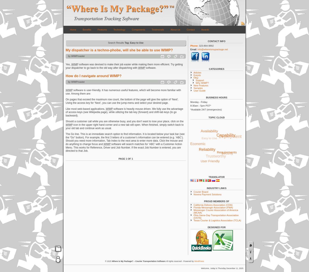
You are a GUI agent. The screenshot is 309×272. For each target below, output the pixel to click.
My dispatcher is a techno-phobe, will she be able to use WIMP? (119, 50)
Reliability (207, 149)
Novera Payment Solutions (207, 194)
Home (73, 29)
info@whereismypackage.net (213, 49)
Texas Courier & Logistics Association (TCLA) (217, 220)
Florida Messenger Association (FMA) (213, 207)
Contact (191, 29)
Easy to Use (209, 138)
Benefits (87, 29)
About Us (175, 29)
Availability (209, 131)
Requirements (227, 152)
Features (102, 29)
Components (138, 29)
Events (197, 75)
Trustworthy (216, 156)
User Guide (200, 90)
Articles (197, 72)
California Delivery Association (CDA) (213, 205)
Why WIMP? (202, 83)
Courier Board (201, 192)
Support (200, 80)
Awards (205, 29)
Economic (198, 144)
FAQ (196, 77)
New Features (201, 85)
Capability (226, 135)
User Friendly (210, 161)
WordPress (199, 261)
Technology (120, 29)
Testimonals (158, 29)
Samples (198, 88)
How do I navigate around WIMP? (93, 76)
